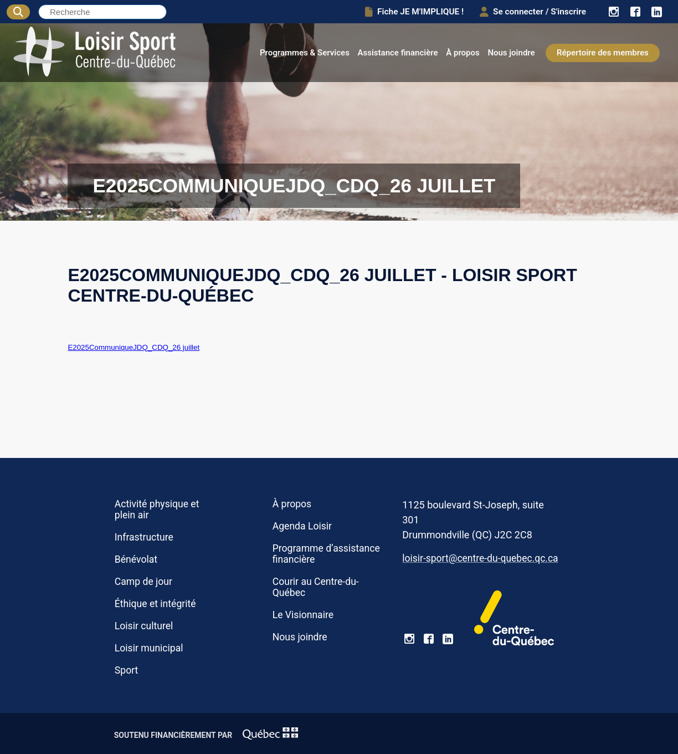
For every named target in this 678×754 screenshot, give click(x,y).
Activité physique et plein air (157, 509)
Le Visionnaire (303, 614)
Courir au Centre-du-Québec (316, 587)
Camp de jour (143, 581)
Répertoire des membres (603, 53)
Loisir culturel (144, 625)
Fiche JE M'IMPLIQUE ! (413, 12)
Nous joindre (511, 53)
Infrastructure (144, 537)
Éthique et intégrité (155, 603)
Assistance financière (398, 53)
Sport (126, 670)
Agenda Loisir (302, 526)
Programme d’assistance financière (326, 554)
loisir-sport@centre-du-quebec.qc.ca (480, 558)
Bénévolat (136, 559)
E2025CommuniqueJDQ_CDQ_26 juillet (133, 347)
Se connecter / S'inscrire (532, 12)
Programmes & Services (305, 53)
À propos (463, 53)
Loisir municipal (149, 648)
